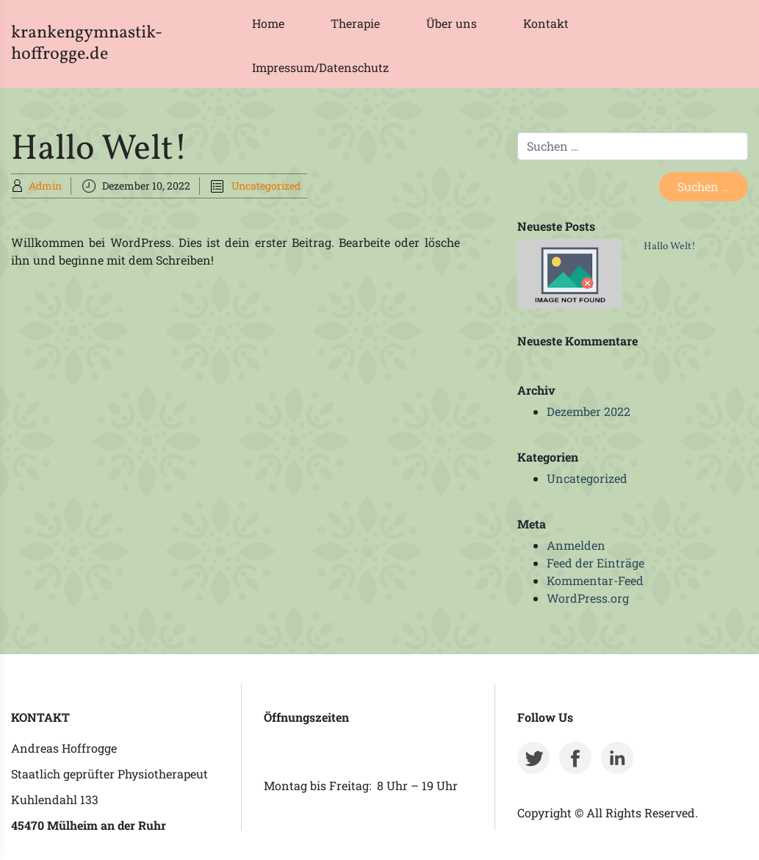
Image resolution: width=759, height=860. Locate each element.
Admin (45, 186)
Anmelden (576, 545)
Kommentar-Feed (595, 580)
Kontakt (546, 23)
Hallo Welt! (670, 247)
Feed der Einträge (595, 562)
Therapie (355, 23)
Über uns (451, 23)
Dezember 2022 (588, 411)
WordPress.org (588, 598)
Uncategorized (266, 186)
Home (268, 23)
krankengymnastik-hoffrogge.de (86, 44)
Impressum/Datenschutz (320, 67)
